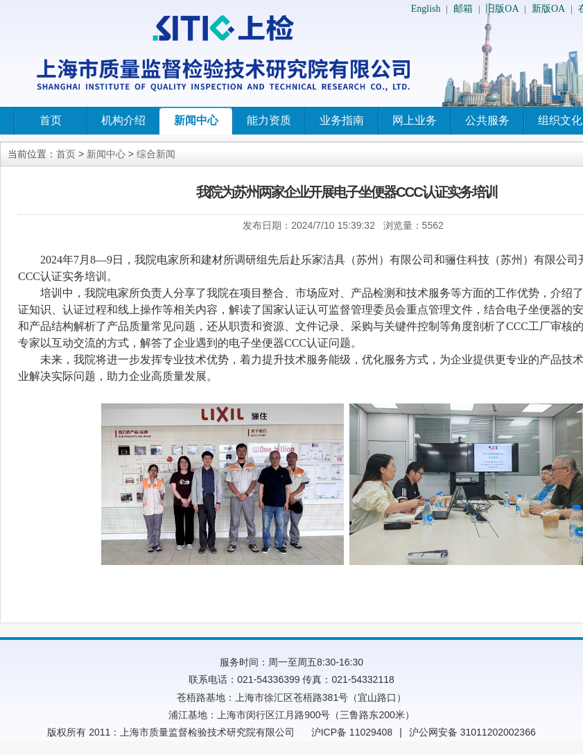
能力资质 (269, 120)
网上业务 (414, 120)
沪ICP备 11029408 (352, 732)
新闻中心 (196, 120)
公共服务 (487, 120)
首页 (51, 120)
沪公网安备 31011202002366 (472, 732)
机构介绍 (123, 120)
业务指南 (342, 120)
